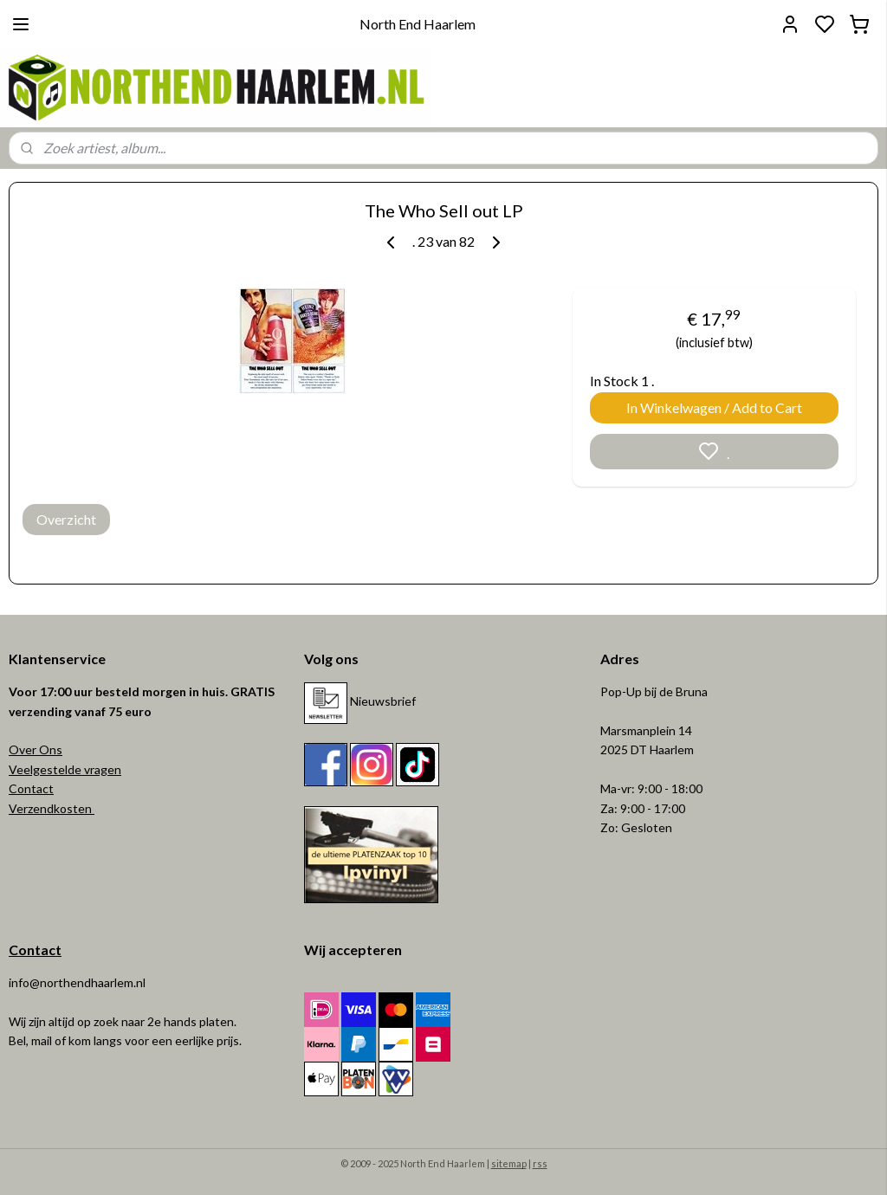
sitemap (509, 1163)
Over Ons (35, 749)
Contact (31, 788)
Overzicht (66, 519)
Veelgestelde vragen (65, 769)
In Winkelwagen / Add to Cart (714, 407)
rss (540, 1163)
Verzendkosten (51, 808)
